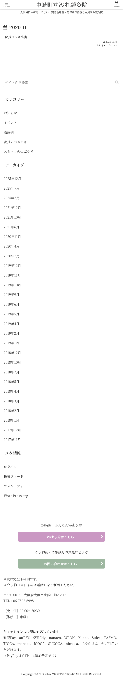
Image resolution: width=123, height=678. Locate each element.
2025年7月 (12, 188)
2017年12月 (12, 430)
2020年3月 (12, 256)
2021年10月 (12, 217)
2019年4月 (11, 323)
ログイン (10, 466)
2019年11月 (12, 275)
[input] (61, 82)
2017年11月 (12, 439)
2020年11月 (12, 236)
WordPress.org (16, 495)
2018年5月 (11, 381)
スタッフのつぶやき (19, 151)
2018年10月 (12, 362)
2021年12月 (12, 207)
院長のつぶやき (15, 142)
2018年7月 (11, 372)
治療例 (9, 132)
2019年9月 (11, 294)
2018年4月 (11, 391)
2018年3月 (11, 401)
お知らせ (10, 113)
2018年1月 (11, 420)
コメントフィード (17, 486)
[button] (117, 82)
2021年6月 (11, 226)
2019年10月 (12, 285)
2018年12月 (12, 352)
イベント (10, 122)
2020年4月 (12, 246)
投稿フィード (13, 476)
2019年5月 (11, 314)
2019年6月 (11, 304)
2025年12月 (12, 178)
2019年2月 (11, 333)
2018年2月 (11, 410)
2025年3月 (12, 197)
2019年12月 (12, 265)
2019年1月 (11, 343)
